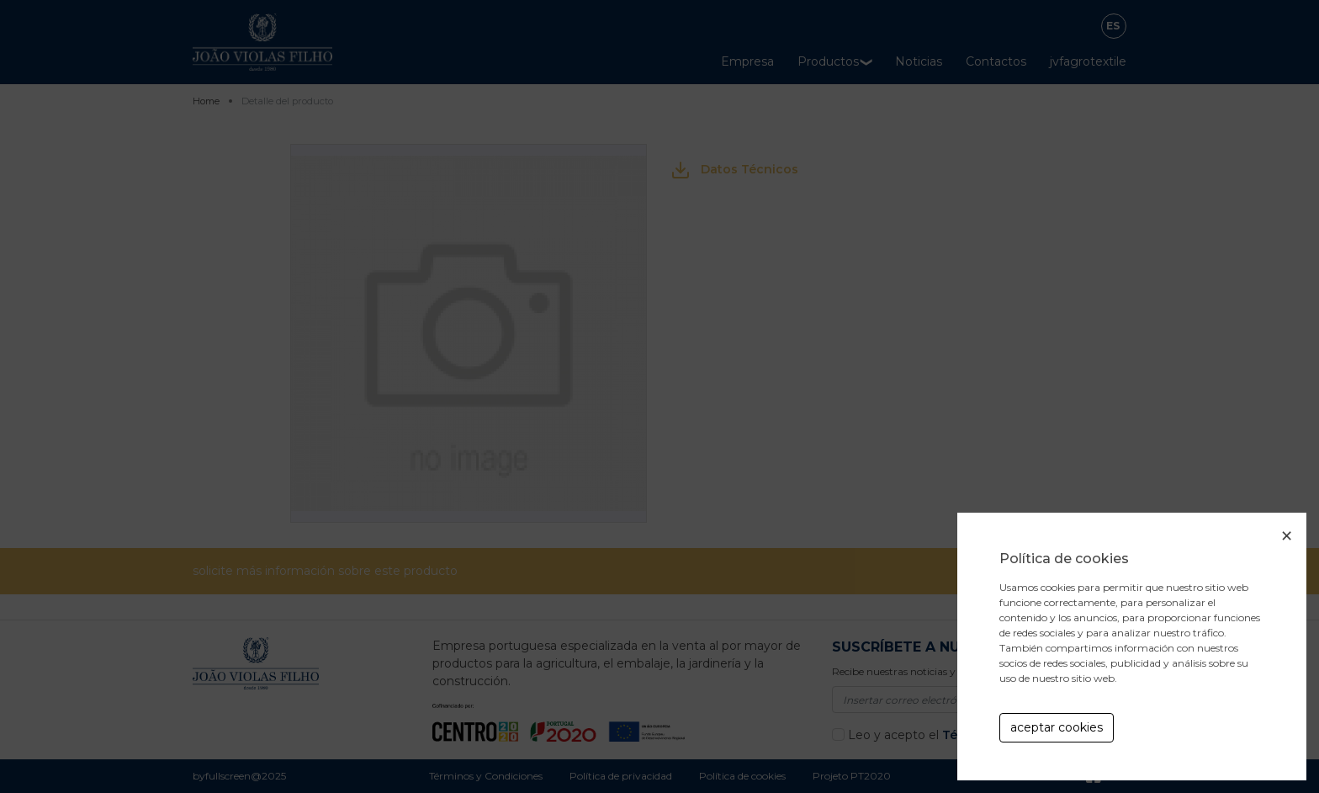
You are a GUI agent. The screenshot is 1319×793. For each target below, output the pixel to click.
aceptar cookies (1056, 727)
